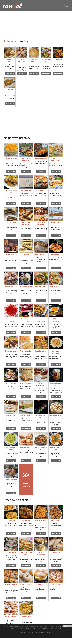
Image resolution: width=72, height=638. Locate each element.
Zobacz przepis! (10, 73)
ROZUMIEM (67, 626)
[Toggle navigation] (67, 6)
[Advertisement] (36, 24)
